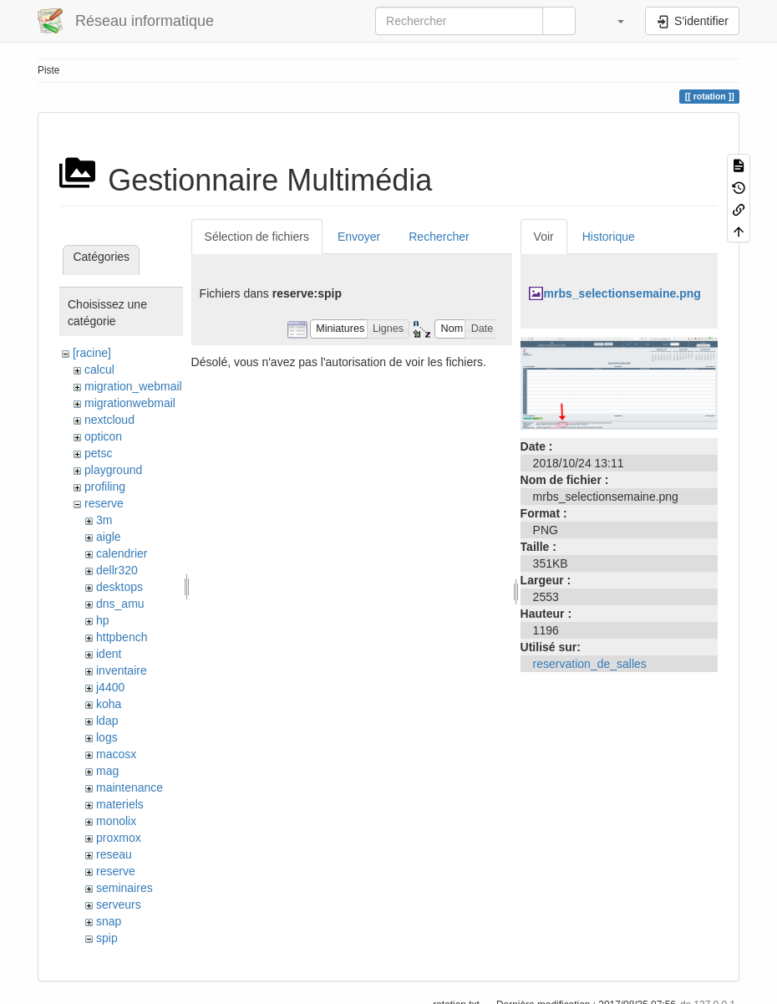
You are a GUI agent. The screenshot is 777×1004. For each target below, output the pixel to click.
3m (104, 520)
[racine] (92, 352)
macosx (116, 754)
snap (108, 921)
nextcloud (109, 419)
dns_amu (120, 603)
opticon (103, 436)
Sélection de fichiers (257, 236)
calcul (99, 369)
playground (113, 470)
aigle (108, 536)
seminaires (124, 887)
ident (108, 653)
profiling (104, 486)
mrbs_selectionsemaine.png (622, 293)
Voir (544, 236)
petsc (98, 453)
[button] (612, 21)
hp (102, 620)
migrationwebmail (129, 403)
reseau (114, 854)
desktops (119, 587)
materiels (120, 804)
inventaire (121, 670)
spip (107, 938)
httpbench (122, 637)
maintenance (129, 787)
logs (107, 737)
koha (108, 704)
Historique (608, 236)
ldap (107, 720)
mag (107, 770)
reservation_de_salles (590, 663)
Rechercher (439, 236)
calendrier (121, 553)
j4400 (110, 687)
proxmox (118, 837)
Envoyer (359, 236)
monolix (116, 821)
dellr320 (117, 570)
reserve (104, 503)
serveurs (118, 904)
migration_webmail (133, 386)
